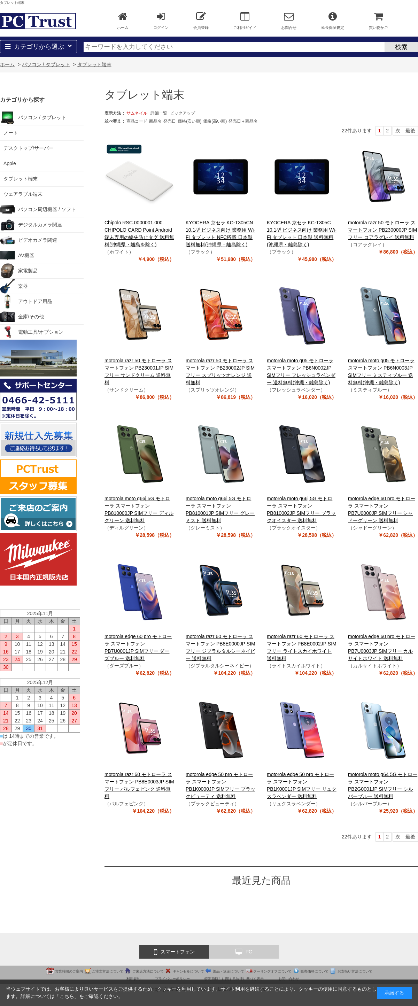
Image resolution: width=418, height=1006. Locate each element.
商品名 (155, 121)
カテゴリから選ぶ (38, 46)
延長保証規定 (332, 20)
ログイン (161, 20)
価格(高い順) (215, 121)
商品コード (136, 121)
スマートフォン (174, 952)
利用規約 (133, 979)
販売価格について (314, 971)
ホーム (123, 20)
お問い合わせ (288, 979)
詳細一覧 (158, 113)
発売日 (169, 121)
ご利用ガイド (244, 20)
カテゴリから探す (22, 100)
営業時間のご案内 (69, 971)
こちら (67, 996)
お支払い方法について (355, 971)
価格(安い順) (189, 121)
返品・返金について (228, 971)
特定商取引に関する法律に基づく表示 (234, 979)
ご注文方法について (107, 971)
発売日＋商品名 (243, 121)
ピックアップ (182, 113)
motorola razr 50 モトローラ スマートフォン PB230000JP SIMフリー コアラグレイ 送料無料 (382, 230)
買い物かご (378, 20)
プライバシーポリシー (172, 979)
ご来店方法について (148, 971)
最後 (410, 130)
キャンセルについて (188, 971)
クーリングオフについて (272, 971)
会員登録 (201, 20)
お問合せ (288, 20)
